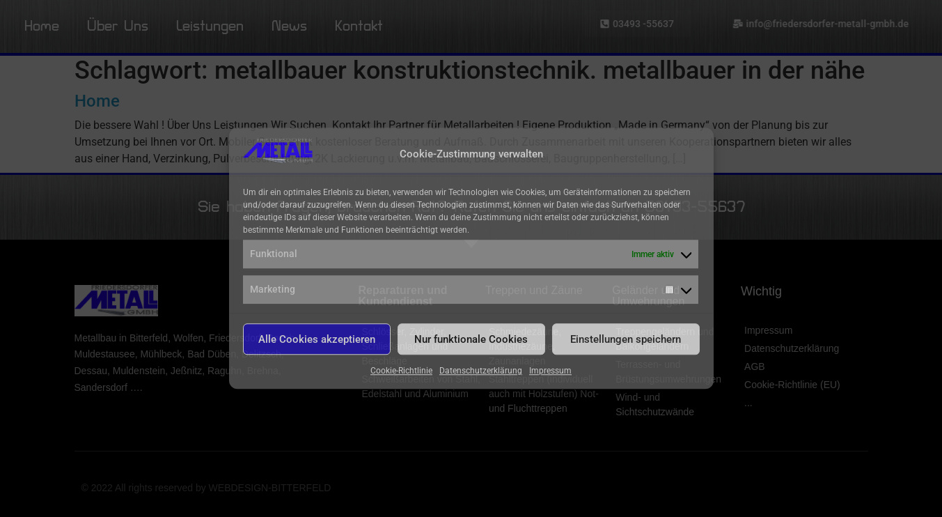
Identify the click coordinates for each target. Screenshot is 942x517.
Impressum (550, 371)
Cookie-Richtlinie (401, 371)
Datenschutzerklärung (480, 371)
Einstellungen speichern (625, 339)
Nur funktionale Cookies (471, 339)
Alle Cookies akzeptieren (316, 339)
